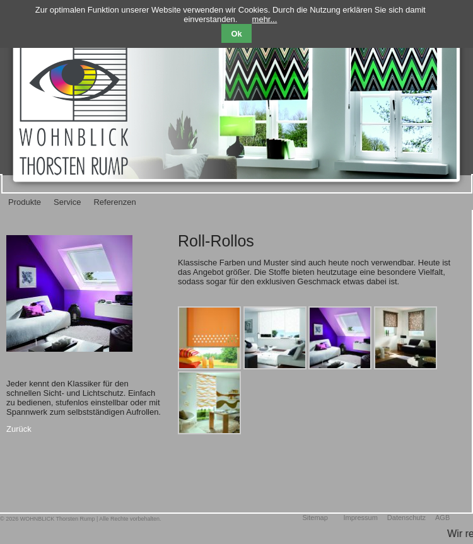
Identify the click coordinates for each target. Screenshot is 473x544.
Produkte (24, 202)
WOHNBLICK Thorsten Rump (57, 519)
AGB (442, 517)
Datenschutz (406, 517)
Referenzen (114, 202)
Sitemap (314, 517)
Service (67, 202)
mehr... (264, 19)
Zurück (19, 429)
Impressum (360, 517)
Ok (236, 33)
